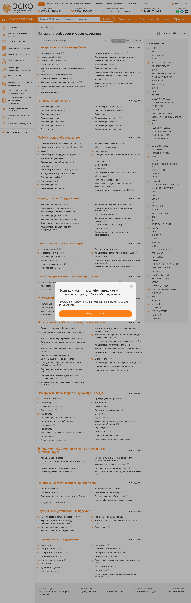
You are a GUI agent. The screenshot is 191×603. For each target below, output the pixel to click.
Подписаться (95, 314)
